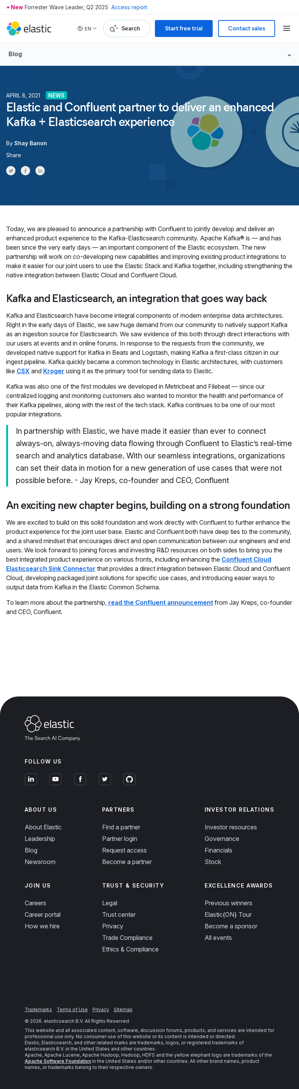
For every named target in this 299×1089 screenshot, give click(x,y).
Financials (218, 850)
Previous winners (228, 903)
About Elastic (43, 827)
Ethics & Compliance (130, 949)
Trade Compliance (127, 937)
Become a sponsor (231, 926)
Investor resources (231, 827)
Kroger (53, 371)
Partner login (119, 838)
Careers (35, 903)
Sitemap (123, 1009)
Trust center (119, 914)
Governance (222, 838)
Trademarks (38, 1009)
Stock (213, 862)
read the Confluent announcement (160, 602)
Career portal (42, 914)
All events (218, 937)
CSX (23, 371)
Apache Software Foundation (58, 1061)
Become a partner (127, 862)
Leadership (40, 838)
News (56, 95)
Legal (109, 903)
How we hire (42, 926)
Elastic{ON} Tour (228, 914)
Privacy (112, 926)
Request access (124, 850)
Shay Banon (30, 143)
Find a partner (121, 827)
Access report (129, 7)
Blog (31, 850)
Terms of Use (72, 1009)
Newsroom (40, 862)
